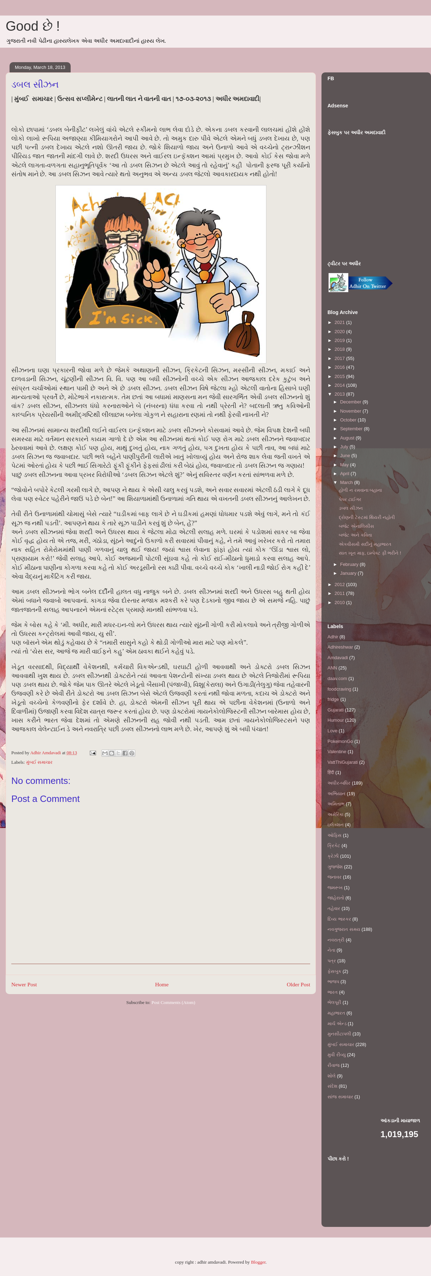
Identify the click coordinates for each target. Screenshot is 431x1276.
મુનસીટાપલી (339, 1033)
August (348, 438)
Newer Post (24, 984)
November (351, 411)
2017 (340, 358)
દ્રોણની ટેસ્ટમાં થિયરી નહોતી (367, 517)
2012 (340, 584)
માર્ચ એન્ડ (337, 1023)
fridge (333, 699)
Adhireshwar (340, 647)
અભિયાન (336, 793)
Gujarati (335, 710)
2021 (340, 322)
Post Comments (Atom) (173, 1002)
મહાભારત (336, 1013)
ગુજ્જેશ (335, 866)
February (350, 564)
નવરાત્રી (335, 940)
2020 (340, 331)
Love (332, 730)
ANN (332, 668)
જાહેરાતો (335, 897)
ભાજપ (333, 981)
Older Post (298, 984)
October (349, 420)
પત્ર (331, 960)
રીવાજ (333, 1065)
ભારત (332, 992)
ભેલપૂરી (334, 1002)
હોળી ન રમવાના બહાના (360, 490)
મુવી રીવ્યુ (336, 1054)
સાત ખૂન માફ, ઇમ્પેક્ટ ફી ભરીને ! (370, 553)
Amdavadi (337, 657)
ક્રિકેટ (333, 845)
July (345, 446)
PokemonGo (340, 741)
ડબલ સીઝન (351, 508)
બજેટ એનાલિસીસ (356, 526)
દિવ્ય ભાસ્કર (339, 919)
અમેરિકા (335, 814)
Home (162, 984)
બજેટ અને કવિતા (355, 535)
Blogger (258, 1262)
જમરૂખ (335, 887)
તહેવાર (333, 908)
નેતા (331, 950)
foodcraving (339, 689)
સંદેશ (332, 1086)
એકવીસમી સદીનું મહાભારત (365, 544)
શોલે (331, 1076)
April (345, 473)
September (352, 428)
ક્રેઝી (333, 856)
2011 (340, 593)
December (351, 401)
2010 (340, 602)
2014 (340, 385)
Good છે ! (33, 26)
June (346, 455)
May (345, 464)
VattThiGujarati (342, 762)
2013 (340, 394)
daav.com (337, 678)
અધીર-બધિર (338, 783)
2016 (340, 367)
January (349, 573)
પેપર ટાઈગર (350, 499)
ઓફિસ (334, 835)
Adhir (332, 636)
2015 (340, 376)
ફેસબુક (334, 971)
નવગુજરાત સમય (343, 929)
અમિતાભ (335, 804)
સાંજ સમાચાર (340, 1096)
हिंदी (330, 772)
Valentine (336, 751)
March (347, 482)
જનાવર (334, 877)
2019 (340, 340)
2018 (340, 349)
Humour (335, 720)
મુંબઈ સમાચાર (39, 762)
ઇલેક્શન (335, 824)
